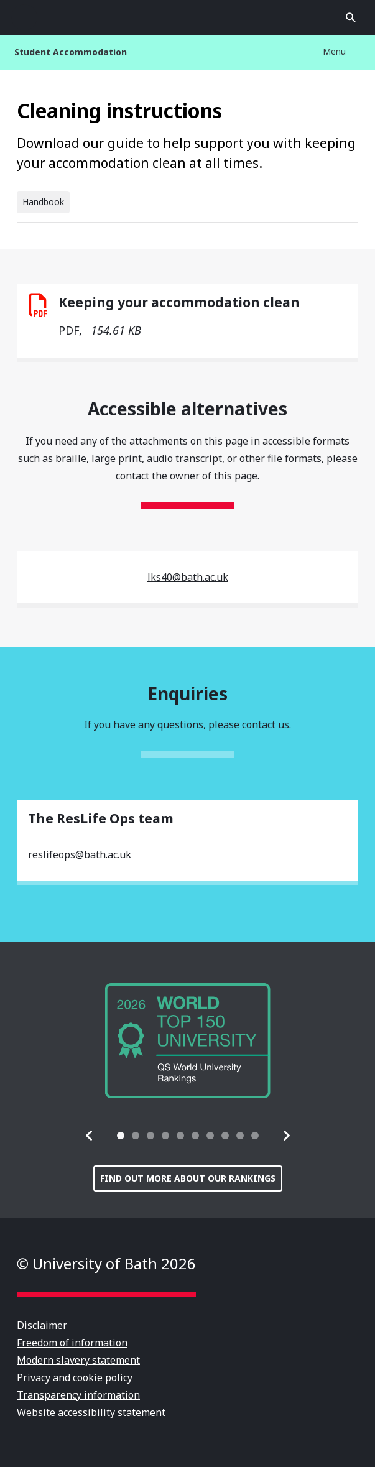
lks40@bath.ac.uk (187, 577)
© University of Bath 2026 (106, 1263)
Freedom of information (72, 1342)
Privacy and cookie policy (74, 1377)
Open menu (24, 17)
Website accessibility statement (91, 1412)
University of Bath (188, 17)
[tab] (120, 1135)
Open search (351, 17)
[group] (188, 1040)
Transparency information (78, 1395)
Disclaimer (42, 1325)
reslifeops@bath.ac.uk (79, 854)
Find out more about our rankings (187, 1178)
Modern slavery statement (78, 1360)
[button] (89, 1135)
